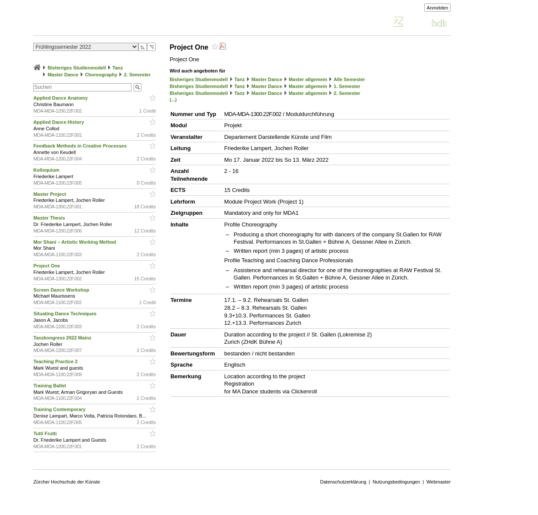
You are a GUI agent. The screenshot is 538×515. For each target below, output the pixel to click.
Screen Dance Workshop (61, 289)
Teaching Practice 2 (56, 361)
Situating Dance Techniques (65, 313)
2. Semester (137, 74)
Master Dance (62, 74)
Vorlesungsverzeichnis (97, 23)
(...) (173, 99)
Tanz (118, 67)
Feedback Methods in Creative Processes (80, 145)
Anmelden (437, 7)
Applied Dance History (59, 122)
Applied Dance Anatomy (61, 97)
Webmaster (438, 481)
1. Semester (347, 86)
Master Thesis (49, 217)
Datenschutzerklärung (343, 481)
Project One (47, 265)
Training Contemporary (60, 409)
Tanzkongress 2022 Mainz (62, 337)
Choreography (101, 74)
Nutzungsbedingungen (396, 481)
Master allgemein (308, 79)
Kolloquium (47, 170)
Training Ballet (50, 385)
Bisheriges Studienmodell (77, 67)
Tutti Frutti (45, 433)
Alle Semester (349, 79)
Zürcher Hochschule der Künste (66, 481)
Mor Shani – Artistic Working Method (75, 242)
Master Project (50, 194)
